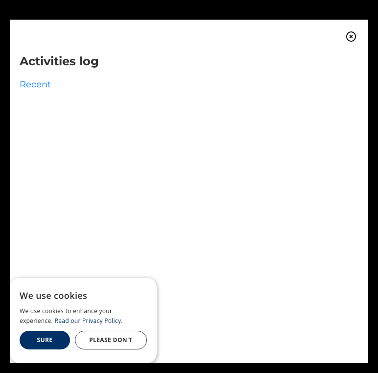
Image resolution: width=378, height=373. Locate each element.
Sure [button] (45, 340)
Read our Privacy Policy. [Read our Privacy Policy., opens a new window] (89, 321)
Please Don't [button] (111, 340)
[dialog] (83, 320)
